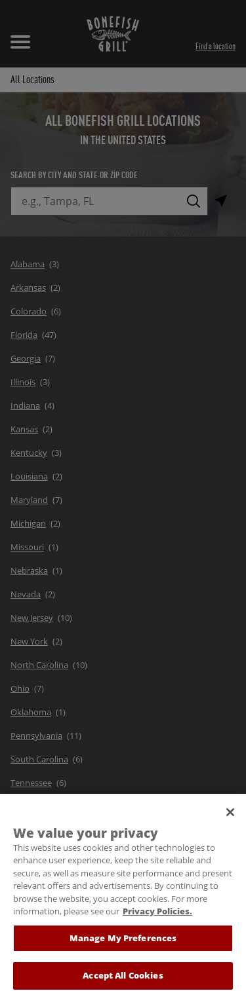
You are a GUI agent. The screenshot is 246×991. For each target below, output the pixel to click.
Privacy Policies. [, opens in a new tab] (157, 917)
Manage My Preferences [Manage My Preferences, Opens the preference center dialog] (123, 944)
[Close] (230, 818)
